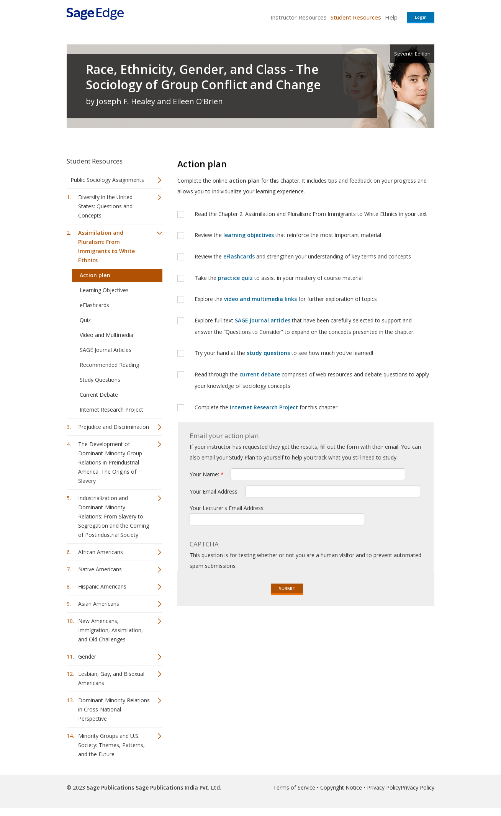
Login (421, 17)
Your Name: (207, 474)
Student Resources (356, 17)
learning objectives (248, 235)
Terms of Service (294, 787)
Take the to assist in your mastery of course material (279, 277)
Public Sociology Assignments (107, 179)
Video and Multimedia (106, 335)
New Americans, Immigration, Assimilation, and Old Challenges (110, 630)
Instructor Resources (298, 17)
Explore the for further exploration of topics (286, 299)
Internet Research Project (111, 409)
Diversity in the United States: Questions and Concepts (105, 206)
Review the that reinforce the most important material (288, 235)
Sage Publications (110, 787)
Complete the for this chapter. (267, 407)
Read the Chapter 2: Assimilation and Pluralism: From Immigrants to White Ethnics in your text (311, 213)
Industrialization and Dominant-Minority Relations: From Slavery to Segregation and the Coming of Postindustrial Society (113, 516)
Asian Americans (98, 603)
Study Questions (100, 379)
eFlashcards (94, 305)
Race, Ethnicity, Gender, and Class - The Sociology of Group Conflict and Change (203, 77)
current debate (259, 374)
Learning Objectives (104, 290)
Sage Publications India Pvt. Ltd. (177, 787)
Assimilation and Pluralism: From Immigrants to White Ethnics (106, 246)
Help (391, 17)
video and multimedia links (260, 299)
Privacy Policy (384, 787)
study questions (268, 352)
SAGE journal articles (262, 320)
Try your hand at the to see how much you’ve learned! (284, 352)
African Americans (100, 552)
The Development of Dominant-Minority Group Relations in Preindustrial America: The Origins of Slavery (110, 462)
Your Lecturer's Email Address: (227, 508)
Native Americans (100, 569)
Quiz (85, 320)
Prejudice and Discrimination (113, 426)
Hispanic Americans (102, 586)
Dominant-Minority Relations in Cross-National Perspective (114, 709)
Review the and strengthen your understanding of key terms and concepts (304, 256)
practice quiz (235, 277)
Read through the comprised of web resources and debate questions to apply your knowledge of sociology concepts (312, 380)
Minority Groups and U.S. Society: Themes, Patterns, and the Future (111, 745)
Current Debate (99, 394)
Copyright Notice (341, 787)
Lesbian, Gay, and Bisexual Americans (111, 678)
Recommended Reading (109, 364)
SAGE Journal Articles (105, 349)
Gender (87, 656)
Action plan (95, 275)
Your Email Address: (215, 491)
